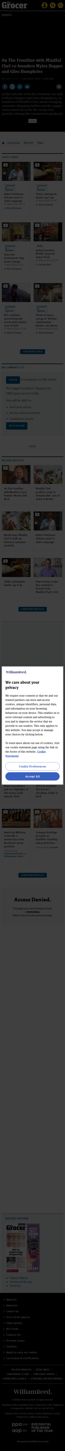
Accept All (32, 776)
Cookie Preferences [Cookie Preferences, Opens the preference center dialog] (32, 766)
